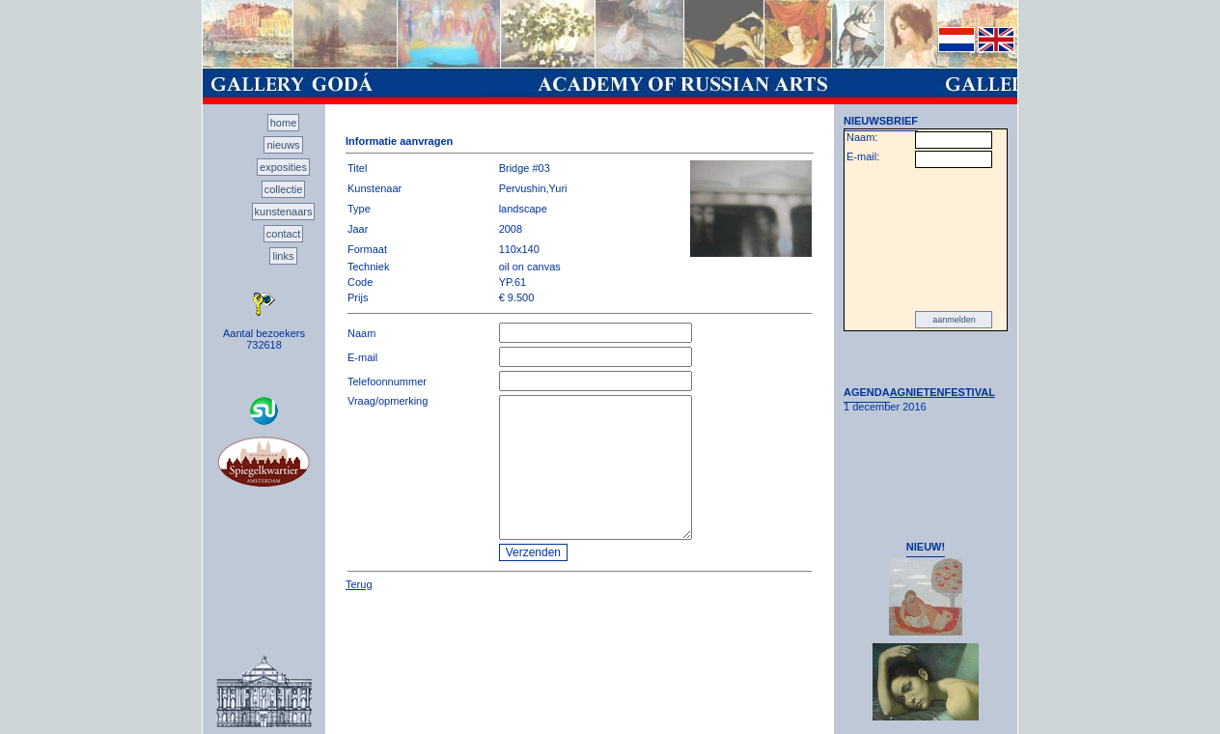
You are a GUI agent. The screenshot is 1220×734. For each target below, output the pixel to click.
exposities (283, 167)
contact (283, 234)
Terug (359, 584)
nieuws (282, 145)
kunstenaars (284, 211)
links (282, 256)
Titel (357, 168)
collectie (283, 189)
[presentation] (925, 239)
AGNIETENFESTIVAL (942, 392)
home (283, 122)
